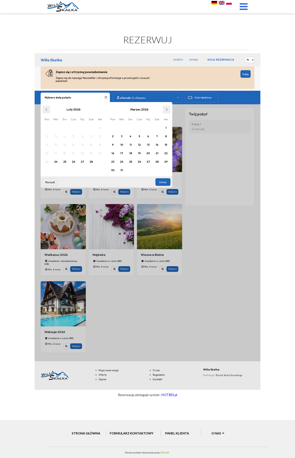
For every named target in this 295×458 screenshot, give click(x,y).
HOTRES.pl (169, 395)
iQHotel (164, 452)
